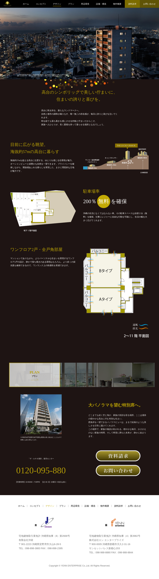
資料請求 (132, 4)
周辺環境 (85, 4)
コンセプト (41, 4)
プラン (71, 4)
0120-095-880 (41, 471)
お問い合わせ (149, 4)
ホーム (26, 4)
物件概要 (117, 4)
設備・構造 (101, 4)
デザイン (57, 4)
